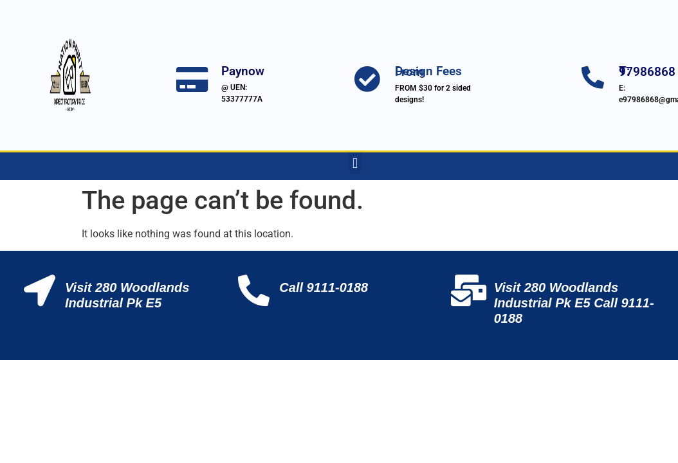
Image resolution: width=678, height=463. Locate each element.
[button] (355, 163)
